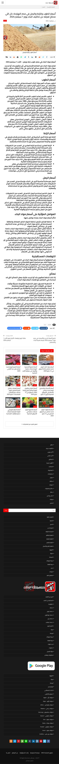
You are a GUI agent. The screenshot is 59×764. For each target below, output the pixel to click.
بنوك (52, 630)
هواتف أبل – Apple (48, 697)
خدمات (51, 608)
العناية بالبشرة (49, 539)
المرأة (51, 553)
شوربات (51, 485)
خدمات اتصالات (49, 622)
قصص (51, 503)
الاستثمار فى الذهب (48, 600)
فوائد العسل (50, 651)
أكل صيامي (50, 456)
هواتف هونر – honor (47, 730)
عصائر (51, 492)
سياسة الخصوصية (35, 753)
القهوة (51, 550)
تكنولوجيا (50, 604)
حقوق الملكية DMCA (47, 753)
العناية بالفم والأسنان (48, 546)
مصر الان (28, 761)
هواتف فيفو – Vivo (48, 719)
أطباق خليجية (49, 463)
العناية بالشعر (50, 542)
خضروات (51, 648)
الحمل (51, 524)
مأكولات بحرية (49, 448)
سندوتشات (50, 474)
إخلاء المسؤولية (24, 753)
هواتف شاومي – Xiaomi (46, 716)
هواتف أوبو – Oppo (48, 701)
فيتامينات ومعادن (48, 655)
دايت (52, 568)
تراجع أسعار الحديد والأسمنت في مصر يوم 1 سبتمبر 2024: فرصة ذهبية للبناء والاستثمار (44, 340)
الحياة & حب (50, 528)
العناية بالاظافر (49, 535)
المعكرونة (50, 470)
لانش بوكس (50, 496)
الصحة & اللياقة (49, 532)
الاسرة (51, 521)
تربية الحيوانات (49, 561)
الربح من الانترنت (49, 597)
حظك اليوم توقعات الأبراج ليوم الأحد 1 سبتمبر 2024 (14, 339)
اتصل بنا (8, 753)
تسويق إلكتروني (49, 694)
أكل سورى (50, 452)
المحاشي (51, 459)
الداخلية (49, 325)
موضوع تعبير (50, 575)
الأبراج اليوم (50, 626)
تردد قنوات (50, 644)
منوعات (51, 572)
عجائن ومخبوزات (49, 488)
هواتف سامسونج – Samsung (45, 712)
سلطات (51, 481)
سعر (45, 325)
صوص (51, 477)
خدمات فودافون (49, 615)
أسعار (5, 21)
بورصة (51, 633)
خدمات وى (50, 619)
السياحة (51, 557)
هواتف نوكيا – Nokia (47, 723)
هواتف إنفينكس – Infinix (46, 705)
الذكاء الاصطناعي (48, 690)
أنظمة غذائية (50, 517)
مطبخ (51, 445)
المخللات (51, 467)
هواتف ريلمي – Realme (47, 708)
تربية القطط (50, 564)
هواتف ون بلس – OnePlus (46, 734)
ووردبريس (50, 687)
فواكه (51, 499)
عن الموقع (15, 753)
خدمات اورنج (50, 611)
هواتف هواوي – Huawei (46, 727)
